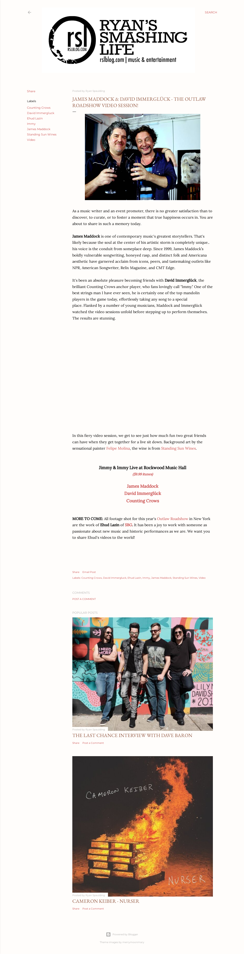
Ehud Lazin (35, 118)
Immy (31, 124)
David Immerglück (142, 493)
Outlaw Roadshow (172, 518)
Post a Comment (84, 599)
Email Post (89, 572)
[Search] (211, 12)
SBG (128, 524)
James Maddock (38, 129)
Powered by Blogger (122, 934)
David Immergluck (40, 113)
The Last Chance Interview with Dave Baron (132, 735)
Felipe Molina (118, 448)
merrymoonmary (133, 942)
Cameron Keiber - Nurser (105, 901)
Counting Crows (38, 108)
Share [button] (31, 91)
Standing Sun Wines (41, 134)
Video (31, 140)
